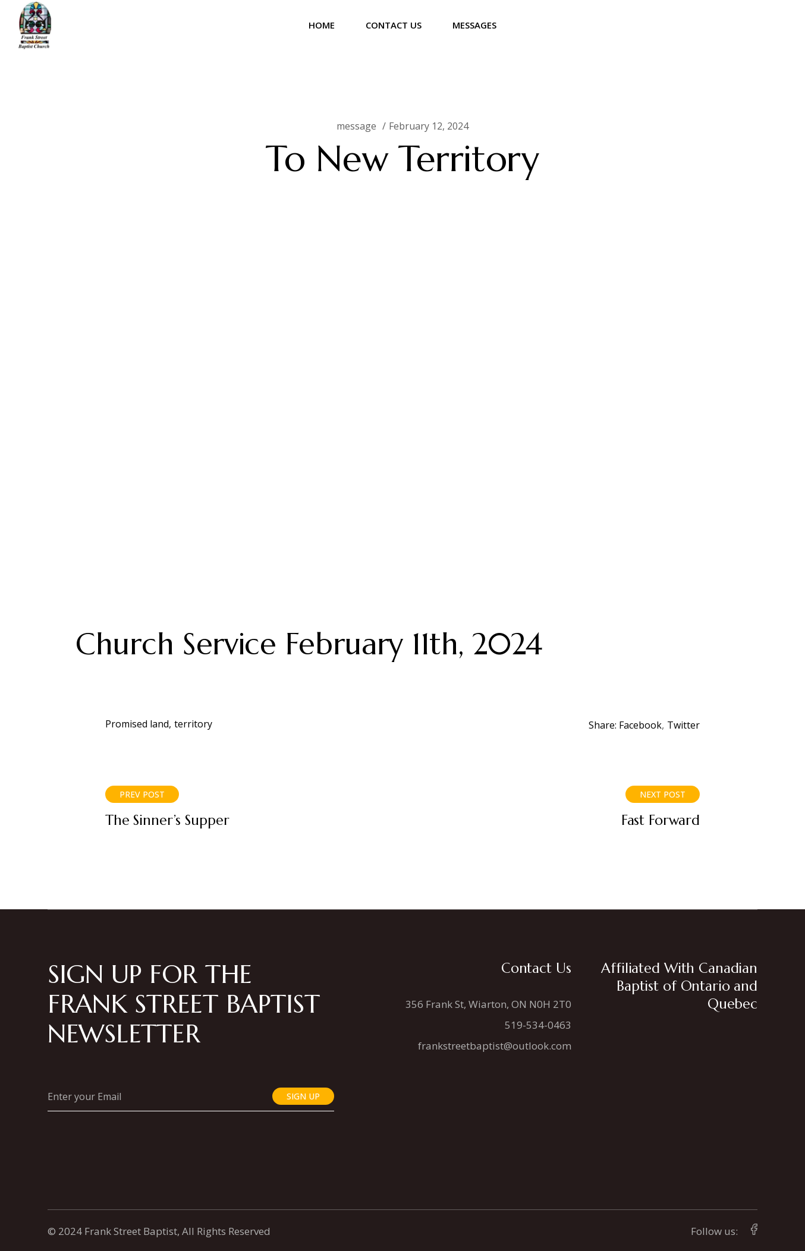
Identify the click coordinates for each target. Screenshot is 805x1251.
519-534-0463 (538, 1025)
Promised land (137, 723)
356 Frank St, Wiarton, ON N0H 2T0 (488, 1004)
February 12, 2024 (428, 126)
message (356, 126)
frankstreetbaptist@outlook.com (494, 1046)
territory (193, 723)
